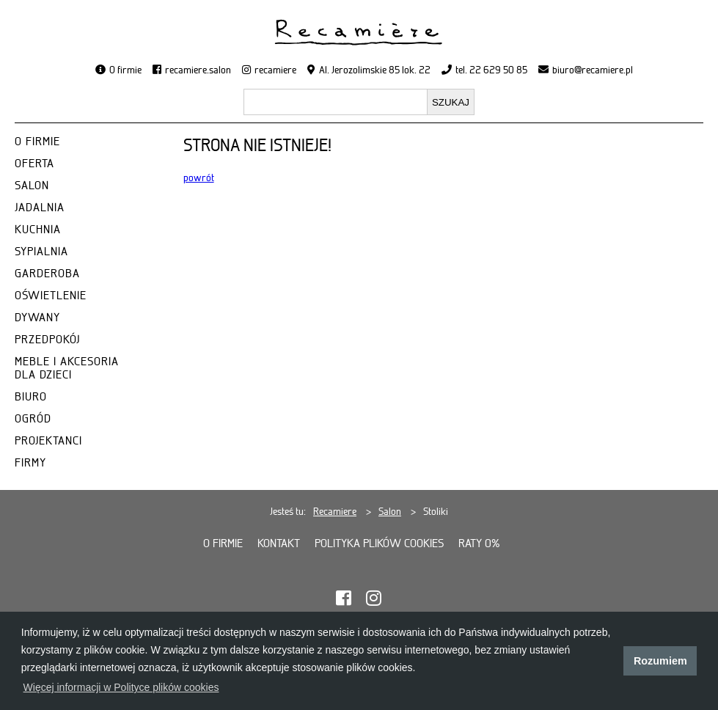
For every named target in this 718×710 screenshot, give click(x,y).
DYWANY (37, 317)
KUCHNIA (38, 229)
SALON (32, 185)
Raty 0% (479, 543)
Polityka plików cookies (379, 543)
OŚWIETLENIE (51, 295)
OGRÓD (33, 418)
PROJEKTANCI (48, 440)
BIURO (31, 396)
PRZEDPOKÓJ (47, 339)
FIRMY (30, 462)
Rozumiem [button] (660, 661)
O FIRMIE (37, 141)
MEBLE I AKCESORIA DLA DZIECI (67, 368)
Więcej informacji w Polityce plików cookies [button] (121, 687)
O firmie (125, 70)
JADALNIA (40, 207)
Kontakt (278, 543)
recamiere (275, 70)
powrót (198, 177)
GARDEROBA (47, 273)
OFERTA (34, 163)
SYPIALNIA (41, 251)
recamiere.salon (198, 70)
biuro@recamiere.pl (592, 70)
